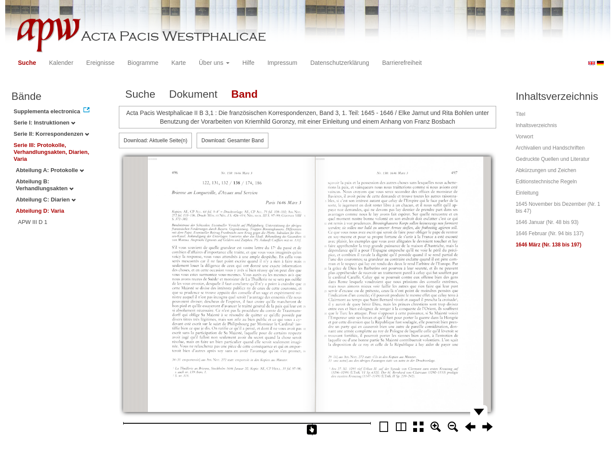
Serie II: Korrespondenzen (51, 134)
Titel (520, 114)
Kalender (61, 62)
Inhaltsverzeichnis (536, 125)
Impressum (282, 62)
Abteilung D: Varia (40, 211)
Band (244, 94)
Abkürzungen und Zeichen (546, 170)
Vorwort (524, 137)
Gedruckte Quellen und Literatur (553, 159)
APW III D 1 (33, 222)
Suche (27, 62)
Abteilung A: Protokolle (50, 170)
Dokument (193, 94)
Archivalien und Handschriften (550, 148)
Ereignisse (100, 62)
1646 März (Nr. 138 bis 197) (548, 245)
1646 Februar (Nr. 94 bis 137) (549, 233)
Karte (179, 62)
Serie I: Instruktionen (45, 122)
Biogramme (143, 62)
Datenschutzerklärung (339, 62)
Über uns (214, 62)
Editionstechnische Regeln (546, 182)
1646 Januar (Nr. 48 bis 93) (547, 222)
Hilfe (248, 62)
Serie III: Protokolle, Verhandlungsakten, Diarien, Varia (51, 152)
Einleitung (527, 193)
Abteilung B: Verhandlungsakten (45, 185)
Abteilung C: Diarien (46, 199)
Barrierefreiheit (402, 62)
